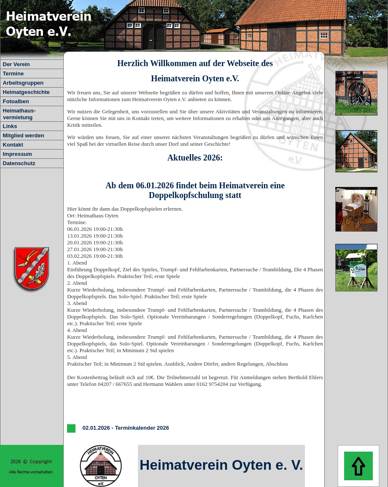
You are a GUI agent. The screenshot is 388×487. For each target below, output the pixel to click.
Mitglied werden (23, 135)
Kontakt (13, 145)
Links (10, 126)
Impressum (17, 154)
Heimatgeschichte (26, 92)
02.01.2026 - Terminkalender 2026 (125, 428)
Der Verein (16, 64)
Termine (13, 73)
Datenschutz (19, 163)
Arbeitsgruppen (23, 83)
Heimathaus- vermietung (18, 113)
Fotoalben (16, 101)
